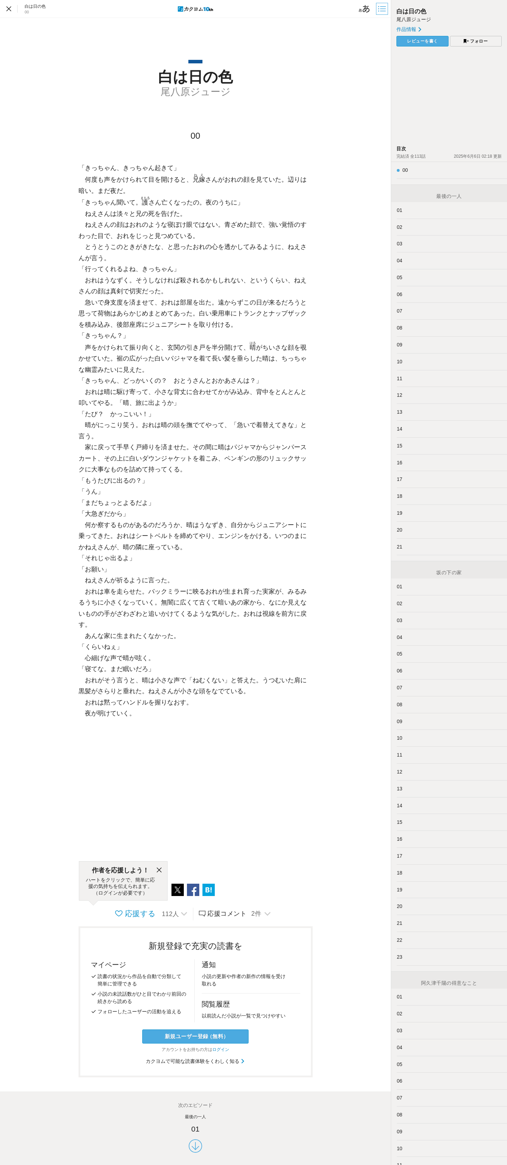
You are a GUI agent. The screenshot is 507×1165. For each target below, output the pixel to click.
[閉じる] (159, 870)
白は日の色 (411, 11)
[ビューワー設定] (364, 9)
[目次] (382, 9)
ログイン (220, 1049)
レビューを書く (422, 41)
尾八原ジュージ (413, 19)
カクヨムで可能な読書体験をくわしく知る (195, 1061)
